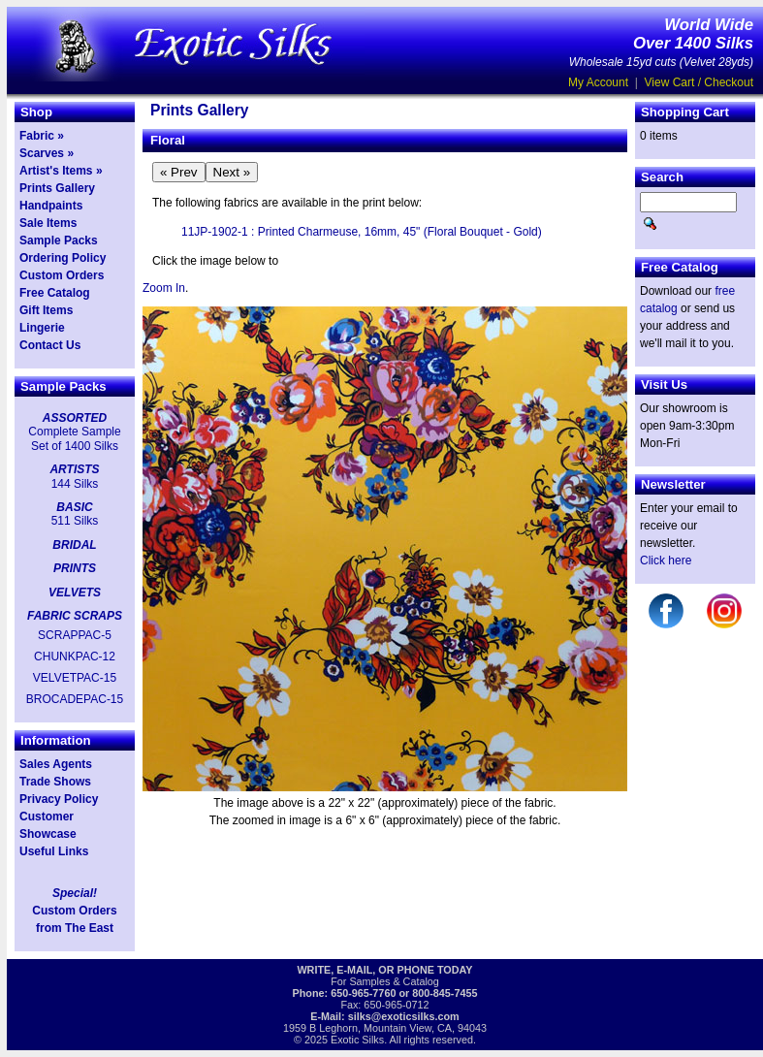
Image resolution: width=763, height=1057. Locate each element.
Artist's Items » (61, 170)
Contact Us (49, 345)
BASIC (74, 507)
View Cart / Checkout (699, 82)
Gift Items (46, 310)
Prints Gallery (57, 188)
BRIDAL (74, 545)
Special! (74, 893)
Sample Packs (58, 240)
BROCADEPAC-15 (74, 699)
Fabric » (41, 136)
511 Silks (75, 521)
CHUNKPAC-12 (74, 656)
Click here (665, 560)
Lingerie (42, 328)
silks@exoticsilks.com (404, 1016)
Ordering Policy (62, 258)
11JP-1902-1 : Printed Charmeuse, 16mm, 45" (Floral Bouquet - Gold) (361, 232)
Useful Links (53, 851)
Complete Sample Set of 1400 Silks (74, 438)
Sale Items (48, 223)
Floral (167, 140)
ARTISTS (74, 469)
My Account (598, 82)
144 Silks (75, 484)
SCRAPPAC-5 (74, 635)
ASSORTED (75, 418)
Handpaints (50, 205)
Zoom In (164, 288)
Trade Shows (55, 781)
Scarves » (46, 153)
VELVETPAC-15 (74, 678)
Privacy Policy (58, 799)
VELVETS (74, 592)
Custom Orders (61, 275)
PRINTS (74, 568)
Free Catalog (54, 293)
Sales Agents (55, 764)
